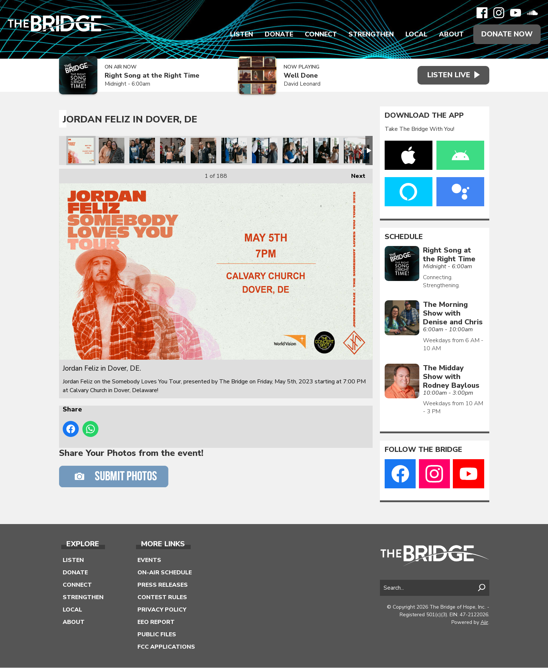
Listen (241, 34)
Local (416, 34)
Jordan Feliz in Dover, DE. (81, 150)
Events (149, 560)
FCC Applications (166, 647)
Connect (320, 34)
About (451, 34)
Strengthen (370, 34)
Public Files (156, 635)
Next (354, 174)
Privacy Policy (161, 610)
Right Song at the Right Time (152, 76)
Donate (278, 34)
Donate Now (507, 34)
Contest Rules (162, 598)
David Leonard (300, 84)
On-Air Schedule (164, 573)
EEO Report (156, 622)
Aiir (484, 622)
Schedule (404, 237)
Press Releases (162, 585)
